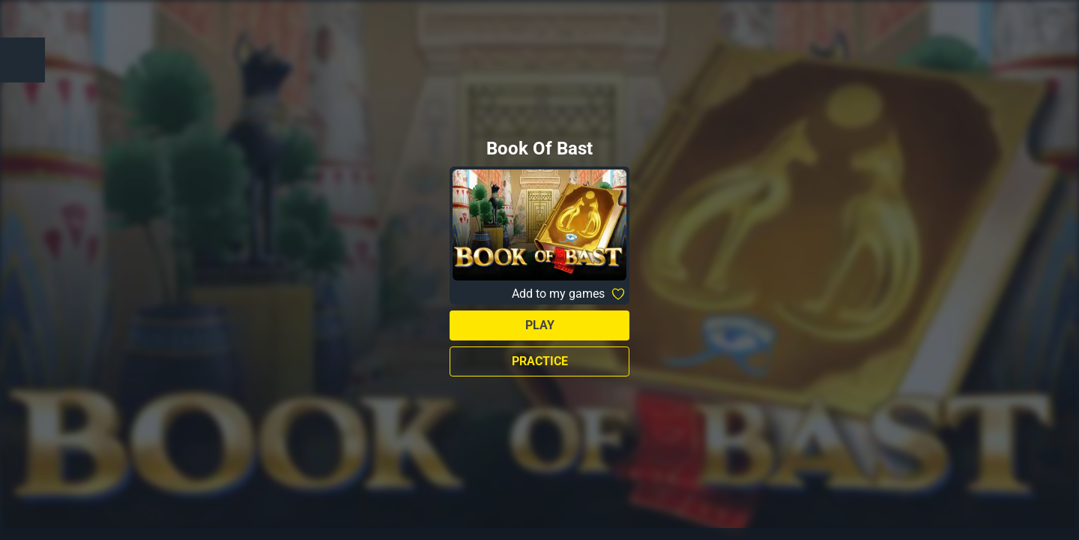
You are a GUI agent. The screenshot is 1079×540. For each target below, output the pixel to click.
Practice (540, 361)
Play (539, 325)
